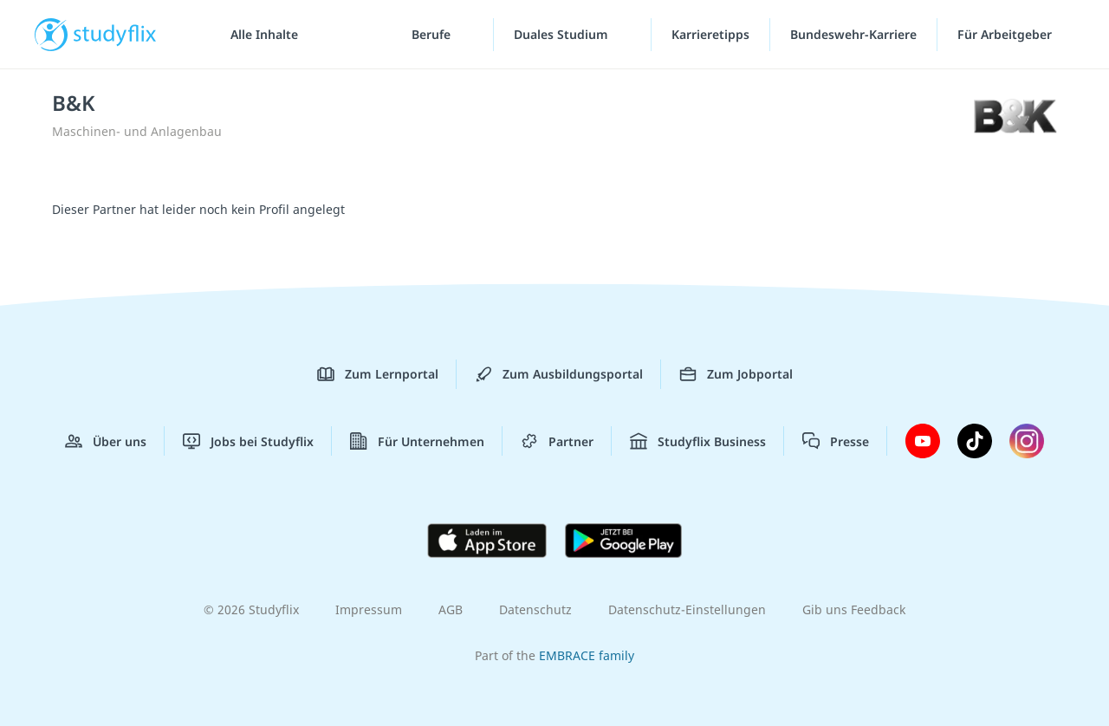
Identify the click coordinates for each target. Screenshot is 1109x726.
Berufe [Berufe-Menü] (433, 34)
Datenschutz (535, 609)
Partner (557, 441)
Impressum (368, 609)
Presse (835, 441)
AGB (450, 609)
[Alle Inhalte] (258, 34)
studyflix (115, 34)
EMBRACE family (586, 655)
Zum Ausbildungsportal (559, 374)
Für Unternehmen (417, 441)
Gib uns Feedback (853, 609)
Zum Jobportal (736, 374)
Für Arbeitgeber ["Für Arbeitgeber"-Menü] (1006, 34)
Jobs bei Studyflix (248, 441)
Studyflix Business (698, 441)
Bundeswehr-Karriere (853, 34)
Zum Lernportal (377, 374)
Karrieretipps (710, 34)
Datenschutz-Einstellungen (687, 609)
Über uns (105, 441)
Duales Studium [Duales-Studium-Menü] (563, 34)
